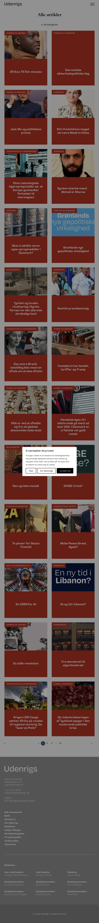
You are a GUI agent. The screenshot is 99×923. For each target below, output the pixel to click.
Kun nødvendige (46, 471)
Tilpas (31, 471)
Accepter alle (65, 471)
